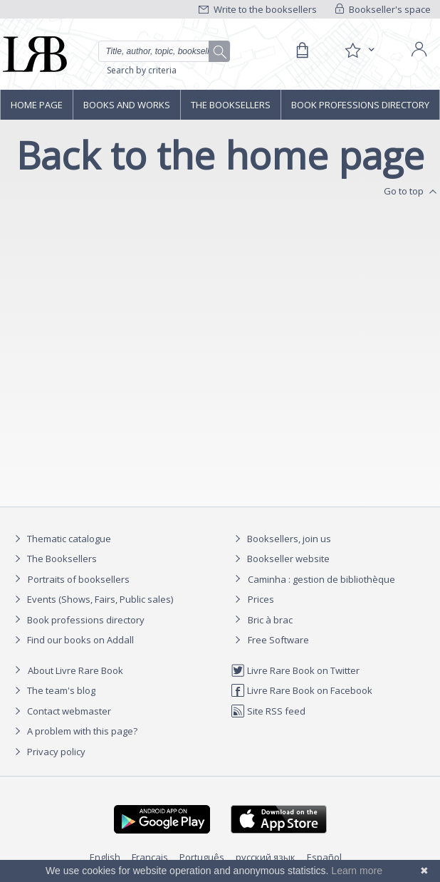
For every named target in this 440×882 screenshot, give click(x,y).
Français (150, 857)
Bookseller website (280, 558)
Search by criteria (142, 70)
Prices (261, 599)
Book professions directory (360, 104)
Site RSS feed (268, 711)
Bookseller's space (383, 9)
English (105, 857)
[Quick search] (164, 51)
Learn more (356, 870)
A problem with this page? (74, 731)
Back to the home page (220, 155)
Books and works (126, 104)
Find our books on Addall (72, 640)
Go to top (412, 192)
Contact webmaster (61, 711)
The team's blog (53, 690)
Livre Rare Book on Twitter (295, 670)
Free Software (278, 639)
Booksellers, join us (281, 538)
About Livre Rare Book (75, 670)
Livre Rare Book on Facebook (301, 690)
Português (201, 857)
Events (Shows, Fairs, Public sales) (92, 599)
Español (324, 857)
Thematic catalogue (61, 538)
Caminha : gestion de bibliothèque (321, 579)
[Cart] (302, 50)
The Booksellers (231, 104)
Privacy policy (48, 751)
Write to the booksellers (258, 9)
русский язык (265, 857)
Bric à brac (270, 619)
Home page (37, 104)
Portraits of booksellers (79, 579)
